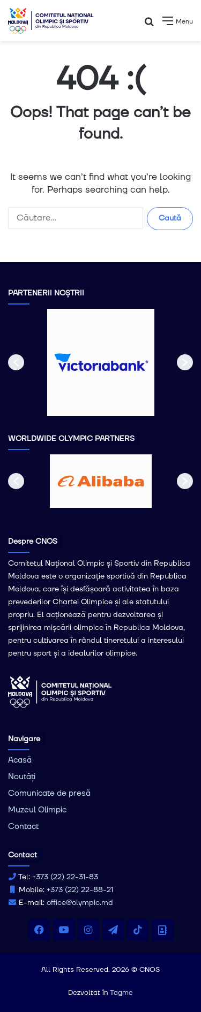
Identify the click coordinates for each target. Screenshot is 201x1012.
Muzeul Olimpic (37, 810)
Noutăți (21, 777)
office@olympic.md (80, 903)
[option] (100, 362)
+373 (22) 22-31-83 (65, 877)
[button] (16, 362)
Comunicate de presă (49, 793)
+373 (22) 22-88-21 (80, 890)
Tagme (121, 992)
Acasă (20, 760)
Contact (23, 826)
